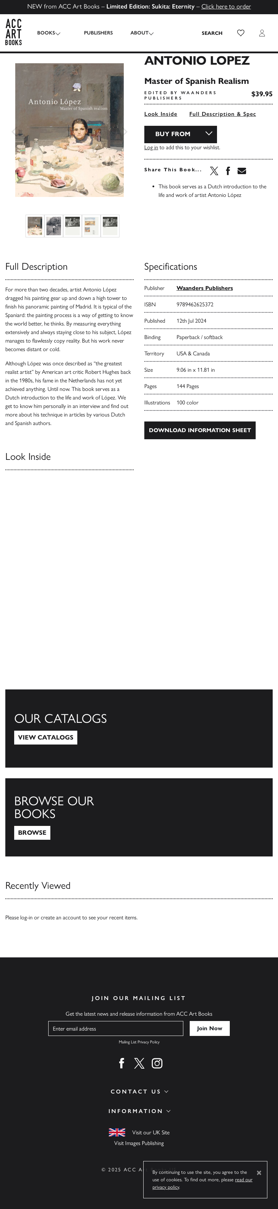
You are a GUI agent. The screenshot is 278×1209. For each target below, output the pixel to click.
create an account (61, 917)
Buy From (172, 134)
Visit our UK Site (150, 1132)
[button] (240, 33)
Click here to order (226, 6)
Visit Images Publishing (139, 1143)
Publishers (92, 33)
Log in (151, 147)
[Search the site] (212, 33)
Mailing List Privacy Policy (139, 1041)
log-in (26, 917)
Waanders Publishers (205, 288)
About (133, 33)
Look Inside (160, 114)
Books (46, 33)
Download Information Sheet (200, 430)
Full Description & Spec (222, 114)
